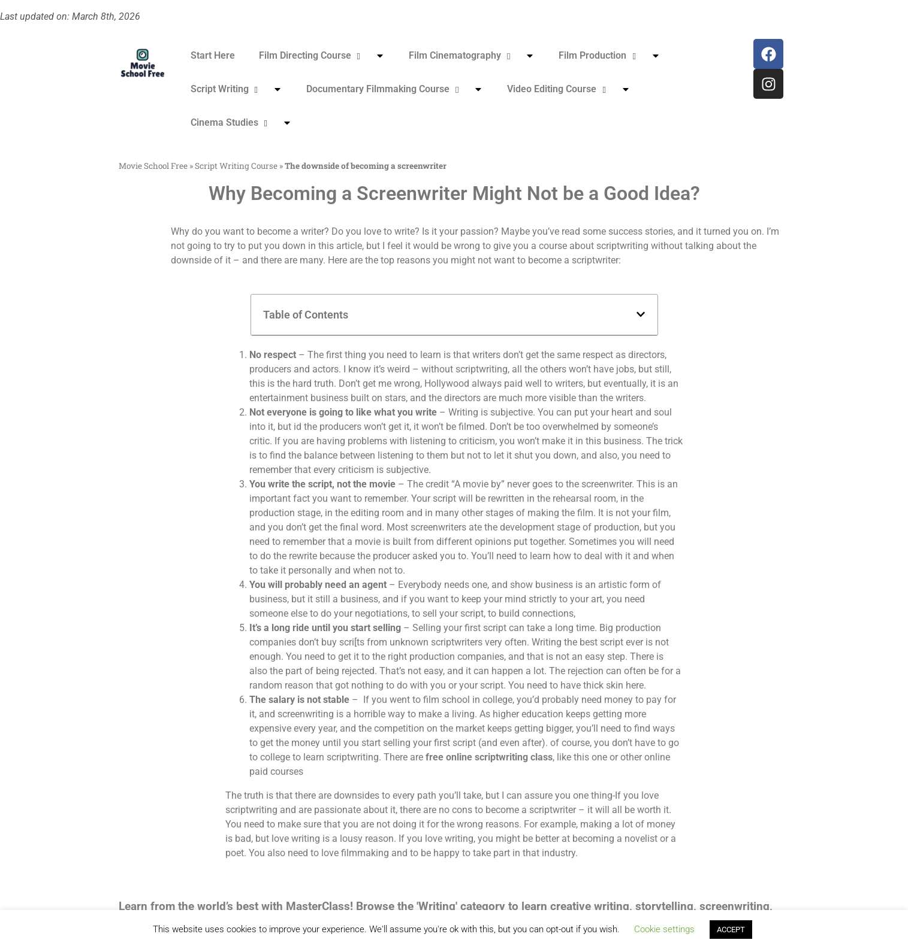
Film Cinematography (472, 55)
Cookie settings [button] (664, 929)
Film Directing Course (322, 55)
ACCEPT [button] (731, 929)
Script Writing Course (236, 165)
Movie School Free (153, 165)
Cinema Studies (241, 123)
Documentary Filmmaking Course (394, 89)
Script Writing (236, 89)
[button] (640, 314)
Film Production (609, 55)
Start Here (213, 55)
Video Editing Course (568, 89)
